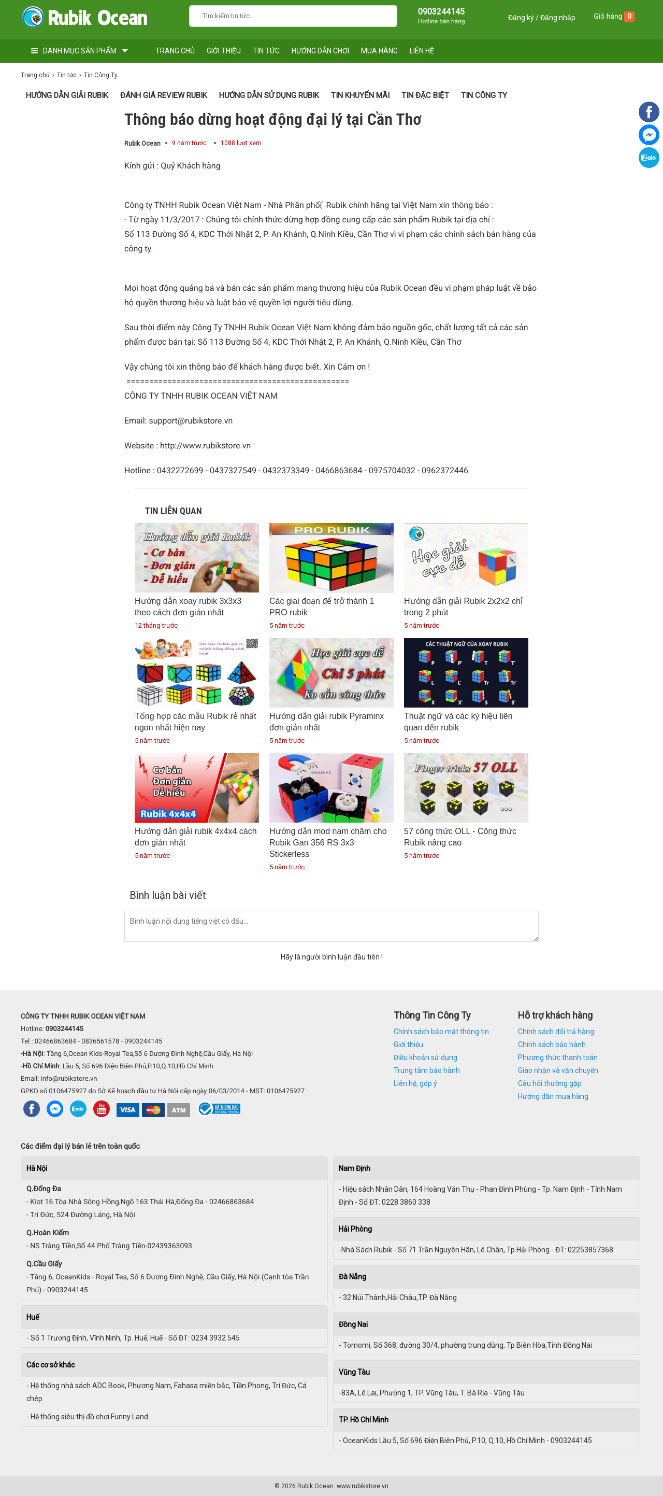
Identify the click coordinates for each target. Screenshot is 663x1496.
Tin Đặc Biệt (425, 95)
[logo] (84, 19)
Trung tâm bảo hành (427, 1070)
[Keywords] (283, 15)
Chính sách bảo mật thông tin (441, 1031)
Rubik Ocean (142, 143)
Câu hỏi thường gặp (550, 1083)
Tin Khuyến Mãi (360, 95)
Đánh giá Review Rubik (163, 95)
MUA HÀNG (379, 51)
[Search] (382, 15)
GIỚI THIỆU (224, 51)
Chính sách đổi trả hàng (556, 1031)
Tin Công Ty (484, 95)
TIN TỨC (266, 51)
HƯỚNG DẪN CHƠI (320, 51)
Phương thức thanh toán (558, 1057)
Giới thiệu (408, 1044)
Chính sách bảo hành (552, 1044)
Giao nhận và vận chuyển (558, 1070)
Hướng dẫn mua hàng (553, 1096)
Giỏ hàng (614, 16)
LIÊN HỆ (422, 51)
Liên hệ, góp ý (415, 1083)
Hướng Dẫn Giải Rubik (67, 95)
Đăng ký (521, 17)
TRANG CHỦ (175, 51)
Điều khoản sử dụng (425, 1057)
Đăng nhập (557, 17)
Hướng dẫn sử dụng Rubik (269, 95)
